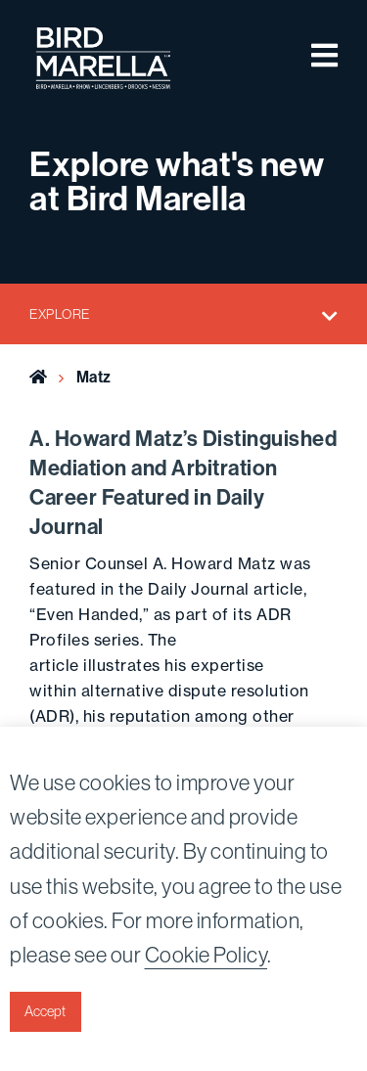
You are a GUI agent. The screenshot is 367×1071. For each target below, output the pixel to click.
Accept (45, 1011)
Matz (94, 376)
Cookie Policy (206, 954)
